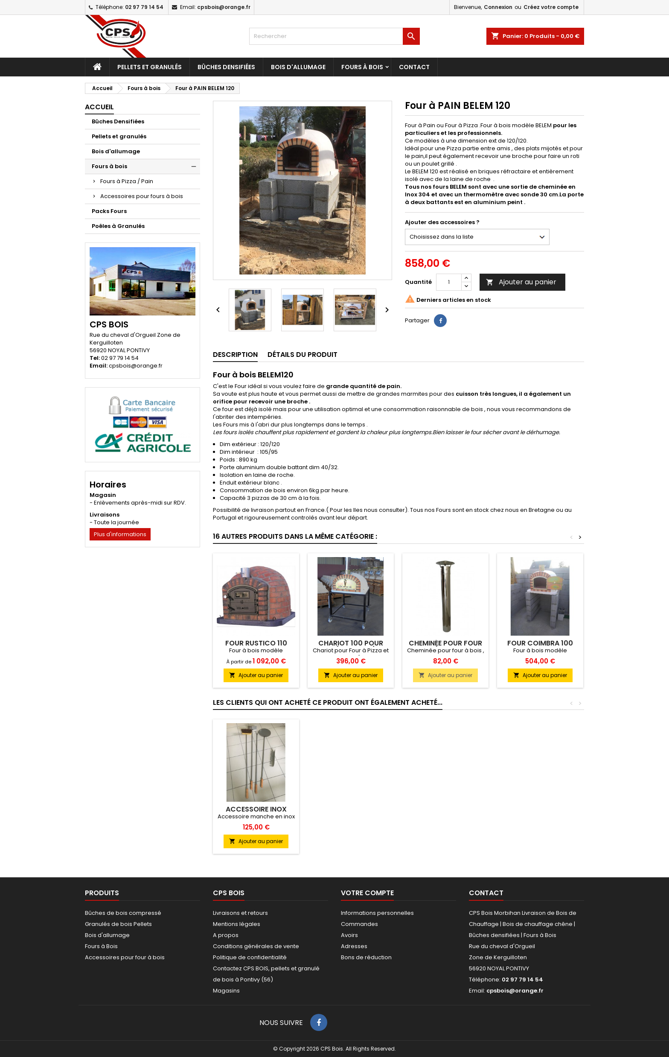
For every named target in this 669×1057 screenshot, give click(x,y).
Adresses (354, 946)
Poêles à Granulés (118, 226)
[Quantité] (449, 282)
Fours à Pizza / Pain (126, 181)
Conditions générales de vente (256, 946)
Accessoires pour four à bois (125, 957)
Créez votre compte (551, 7)
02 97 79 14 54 (144, 7)
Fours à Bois (101, 946)
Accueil (99, 107)
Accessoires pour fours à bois (141, 196)
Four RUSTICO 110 (256, 643)
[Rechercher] (334, 36)
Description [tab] (235, 354)
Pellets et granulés (149, 67)
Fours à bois (362, 67)
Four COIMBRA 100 (540, 643)
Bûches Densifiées (226, 67)
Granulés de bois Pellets (118, 924)
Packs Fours (109, 211)
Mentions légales (236, 924)
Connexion (498, 7)
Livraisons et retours (240, 913)
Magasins (226, 991)
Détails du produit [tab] (302, 354)
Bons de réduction (366, 957)
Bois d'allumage (298, 67)
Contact (414, 67)
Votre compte (367, 893)
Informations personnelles (377, 913)
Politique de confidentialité (250, 957)
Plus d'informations (120, 534)
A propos (226, 935)
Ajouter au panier (521, 282)
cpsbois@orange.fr (223, 7)
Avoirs (349, 935)
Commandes (359, 924)
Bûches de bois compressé (123, 913)
